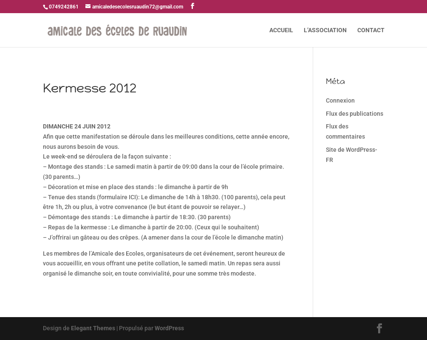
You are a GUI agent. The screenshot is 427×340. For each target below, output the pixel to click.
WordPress (169, 328)
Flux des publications (354, 113)
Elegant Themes (93, 328)
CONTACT (371, 30)
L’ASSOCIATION (325, 30)
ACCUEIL (281, 30)
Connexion (340, 100)
